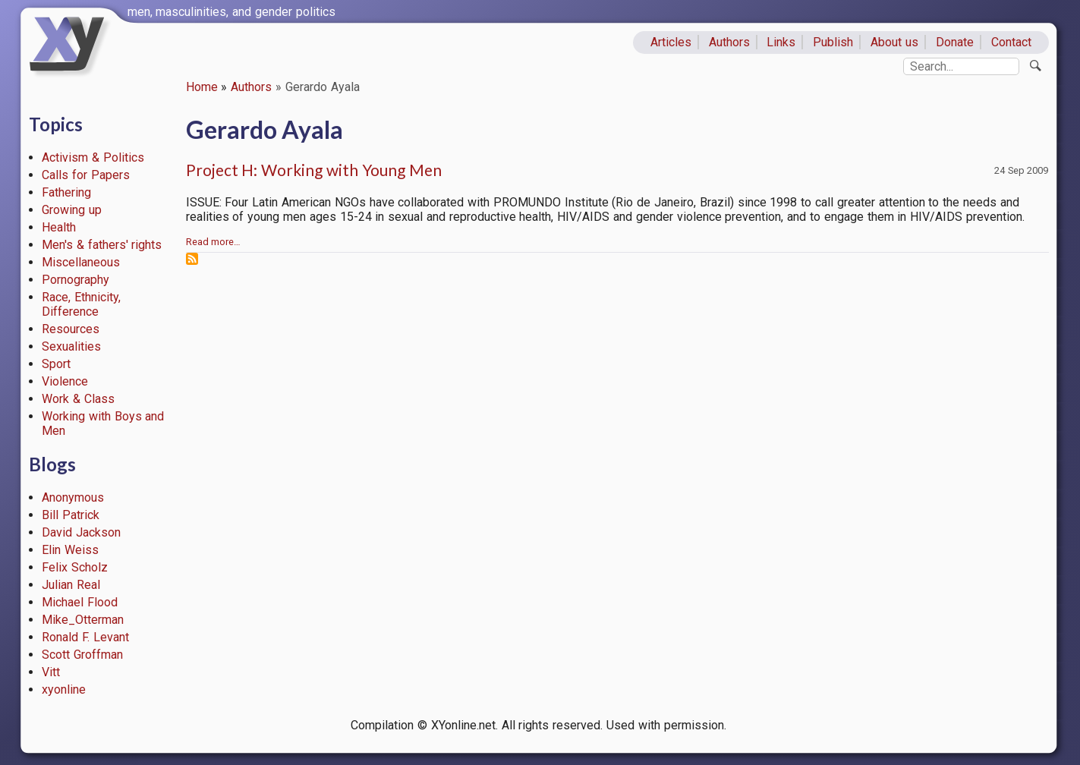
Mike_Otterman (83, 619)
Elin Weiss (70, 550)
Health (59, 227)
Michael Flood (80, 602)
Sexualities (71, 346)
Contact (1011, 42)
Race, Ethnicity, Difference (81, 304)
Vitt (51, 672)
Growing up (72, 210)
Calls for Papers (86, 175)
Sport (56, 364)
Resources (70, 329)
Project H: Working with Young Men (314, 169)
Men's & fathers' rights (102, 245)
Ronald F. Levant (85, 637)
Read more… (213, 241)
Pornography (75, 279)
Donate (955, 42)
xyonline (64, 689)
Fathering (66, 192)
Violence (65, 381)
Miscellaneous (81, 262)
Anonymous (73, 497)
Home (202, 87)
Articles (670, 42)
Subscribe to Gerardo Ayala (192, 259)
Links (781, 42)
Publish (833, 42)
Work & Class (78, 399)
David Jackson (81, 532)
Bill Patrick (70, 515)
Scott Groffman (82, 654)
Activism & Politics (93, 157)
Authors (729, 42)
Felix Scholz (75, 567)
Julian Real (71, 585)
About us (894, 42)
